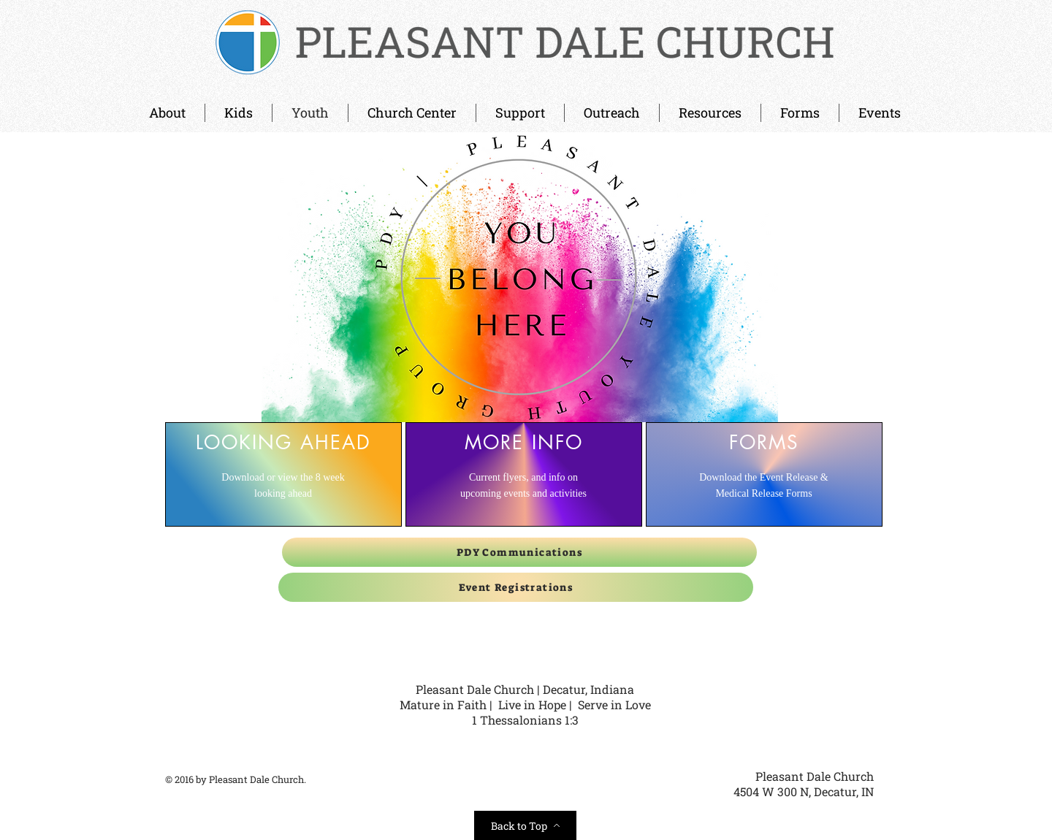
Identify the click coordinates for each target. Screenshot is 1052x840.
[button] (412, 113)
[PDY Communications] (519, 552)
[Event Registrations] (515, 587)
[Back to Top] (525, 825)
